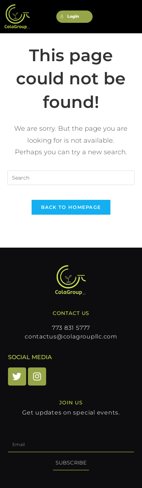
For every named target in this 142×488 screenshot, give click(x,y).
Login (69, 16)
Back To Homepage (71, 207)
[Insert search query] (71, 178)
